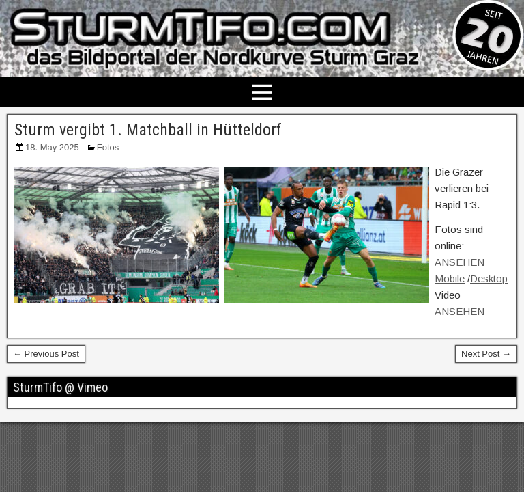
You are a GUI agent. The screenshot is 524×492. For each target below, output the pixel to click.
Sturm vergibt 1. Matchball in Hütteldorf (148, 129)
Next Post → (486, 353)
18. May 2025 (52, 147)
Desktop (489, 278)
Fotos (108, 147)
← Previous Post (46, 353)
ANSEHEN (459, 311)
